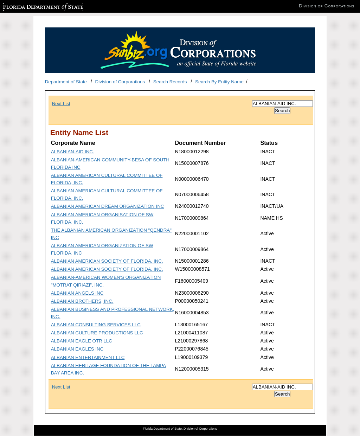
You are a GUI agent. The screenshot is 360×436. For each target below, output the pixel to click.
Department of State (66, 81)
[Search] (282, 103)
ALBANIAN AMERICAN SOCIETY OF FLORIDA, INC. (107, 261)
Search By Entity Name (219, 81)
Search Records (170, 81)
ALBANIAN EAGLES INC (77, 349)
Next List (61, 103)
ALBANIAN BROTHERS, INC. (82, 301)
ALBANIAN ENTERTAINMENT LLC (88, 357)
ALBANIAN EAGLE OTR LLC (81, 341)
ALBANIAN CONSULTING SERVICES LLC (96, 324)
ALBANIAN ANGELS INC (77, 293)
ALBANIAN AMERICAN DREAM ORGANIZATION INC (107, 206)
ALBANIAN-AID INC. (72, 151)
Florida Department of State (31, 5)
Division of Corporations (120, 81)
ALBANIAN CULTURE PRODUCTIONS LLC (97, 332)
